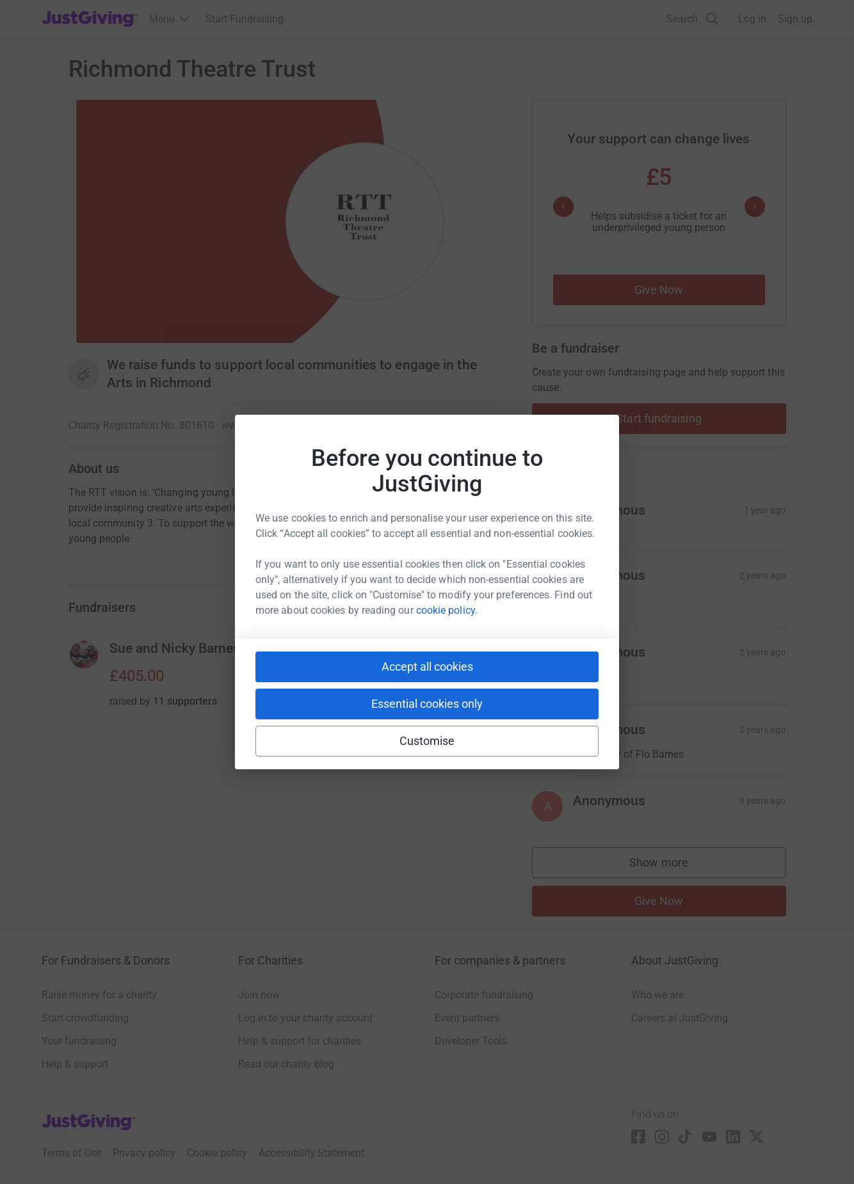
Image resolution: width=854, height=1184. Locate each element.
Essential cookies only (427, 703)
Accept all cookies (427, 666)
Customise (427, 741)
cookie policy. (447, 610)
